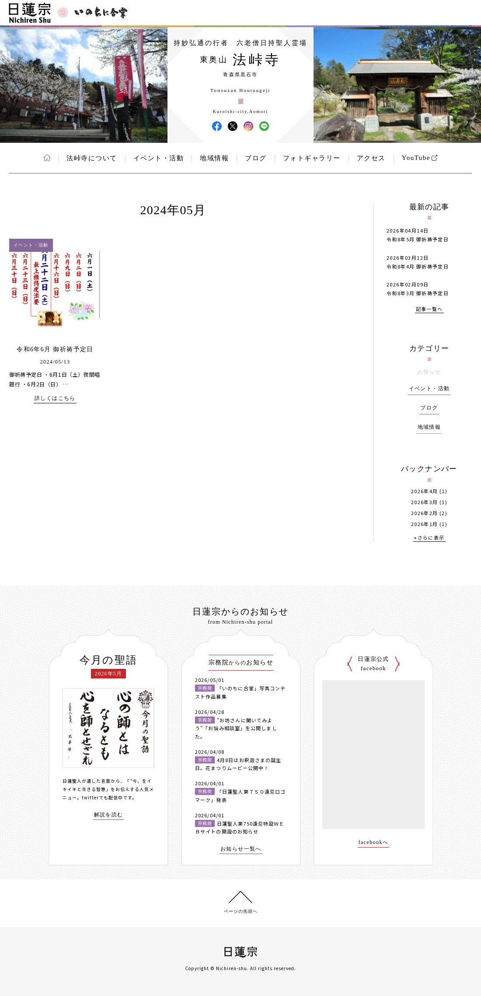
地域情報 (214, 158)
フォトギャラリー (312, 158)
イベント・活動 (158, 158)
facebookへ (374, 842)
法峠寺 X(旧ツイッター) (232, 126)
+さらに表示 (429, 538)
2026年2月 (424, 513)
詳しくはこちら (55, 398)
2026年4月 (424, 491)
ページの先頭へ (241, 911)
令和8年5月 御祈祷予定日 (418, 239)
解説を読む (108, 815)
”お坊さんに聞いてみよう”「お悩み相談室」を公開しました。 (236, 728)
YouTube (416, 157)
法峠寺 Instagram (248, 126)
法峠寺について (91, 158)
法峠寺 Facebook (217, 126)
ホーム (47, 157)
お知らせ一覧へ (240, 849)
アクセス (371, 158)
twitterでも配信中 (102, 797)
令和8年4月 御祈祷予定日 (418, 266)
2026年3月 (424, 502)
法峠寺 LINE (264, 126)
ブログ (256, 158)
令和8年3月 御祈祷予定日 (418, 293)
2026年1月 (424, 524)
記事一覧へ (429, 309)
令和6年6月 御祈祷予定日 (55, 349)
